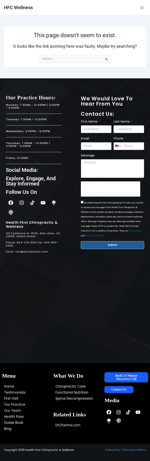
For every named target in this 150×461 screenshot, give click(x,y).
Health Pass (14, 416)
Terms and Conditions (134, 449)
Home (9, 386)
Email (85, 139)
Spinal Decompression (74, 398)
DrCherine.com (67, 425)
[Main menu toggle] (142, 8)
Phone (118, 139)
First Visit (11, 398)
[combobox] (118, 146)
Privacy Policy (135, 231)
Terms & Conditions (94, 235)
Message (88, 156)
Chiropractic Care (70, 386)
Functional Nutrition (71, 392)
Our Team (12, 410)
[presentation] (110, 189)
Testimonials (15, 392)
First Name (89, 122)
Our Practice (14, 404)
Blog (7, 428)
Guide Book (13, 422)
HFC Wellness (18, 7)
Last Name (121, 122)
